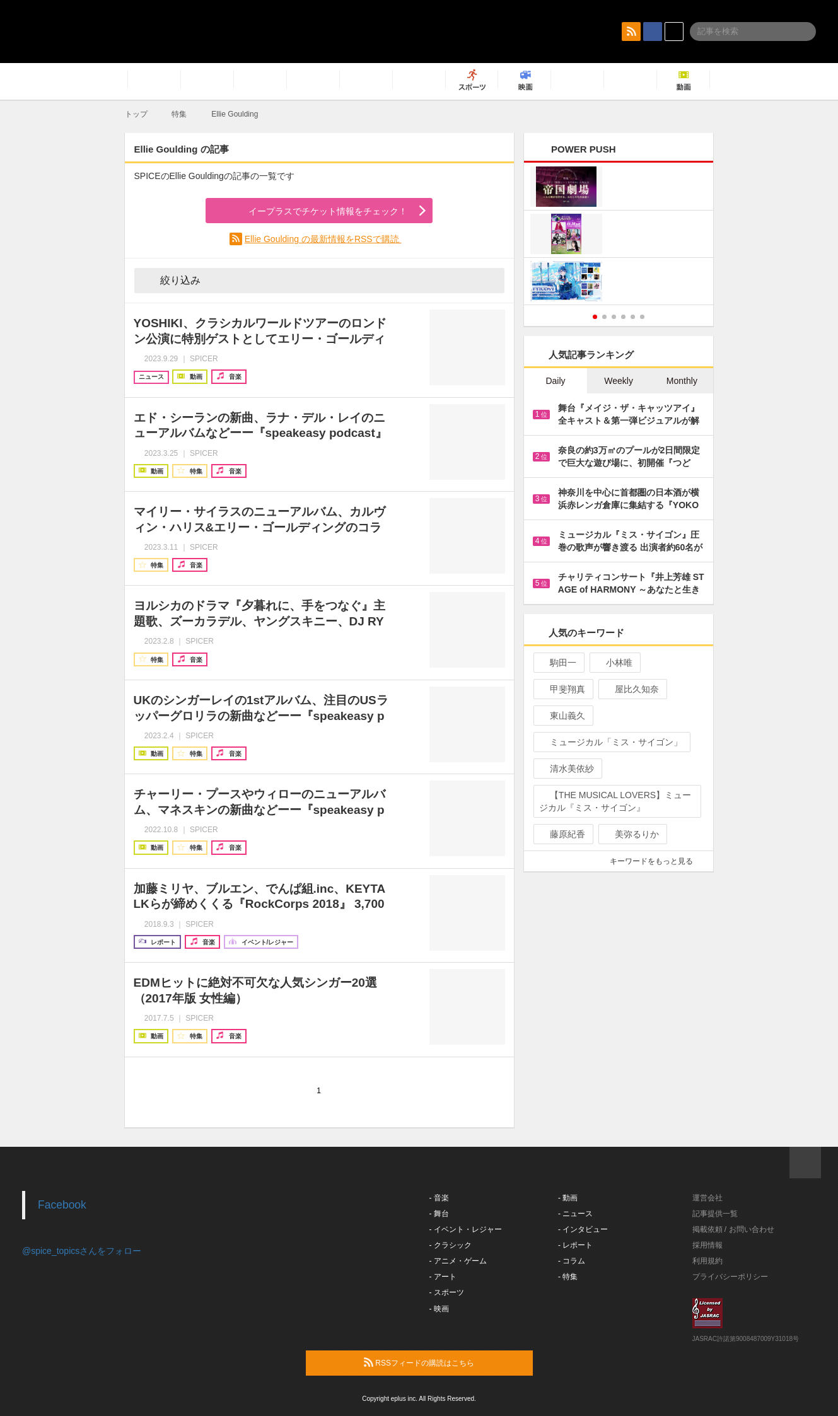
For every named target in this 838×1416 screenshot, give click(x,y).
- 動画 (568, 1197)
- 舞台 (439, 1213)
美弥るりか (631, 834)
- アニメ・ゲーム (458, 1260)
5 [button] (633, 317)
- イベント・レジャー (465, 1229)
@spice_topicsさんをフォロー (81, 1251)
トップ (136, 114)
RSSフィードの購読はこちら (443, 1362)
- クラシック (450, 1245)
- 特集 (568, 1276)
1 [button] (595, 317)
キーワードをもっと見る (657, 861)
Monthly (681, 381)
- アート (443, 1276)
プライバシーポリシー (730, 1276)
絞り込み (172, 280)
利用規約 (707, 1260)
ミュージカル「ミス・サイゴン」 (610, 742)
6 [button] (642, 317)
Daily (555, 381)
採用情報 (707, 1245)
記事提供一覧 (715, 1213)
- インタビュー (583, 1229)
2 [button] (604, 317)
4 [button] (623, 317)
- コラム (571, 1260)
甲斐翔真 (562, 689)
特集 (179, 114)
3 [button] (614, 317)
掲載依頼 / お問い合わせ (733, 1229)
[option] (619, 235)
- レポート (575, 1245)
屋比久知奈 (631, 689)
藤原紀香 (562, 834)
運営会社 (707, 1197)
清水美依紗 (566, 768)
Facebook (62, 1204)
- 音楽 (439, 1197)
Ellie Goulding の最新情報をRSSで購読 (323, 239)
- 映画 (439, 1308)
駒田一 (557, 663)
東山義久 (562, 716)
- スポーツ (446, 1292)
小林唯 (613, 663)
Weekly (618, 381)
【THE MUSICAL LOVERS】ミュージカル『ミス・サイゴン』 (615, 801)
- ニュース (575, 1213)
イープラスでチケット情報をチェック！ (313, 211)
